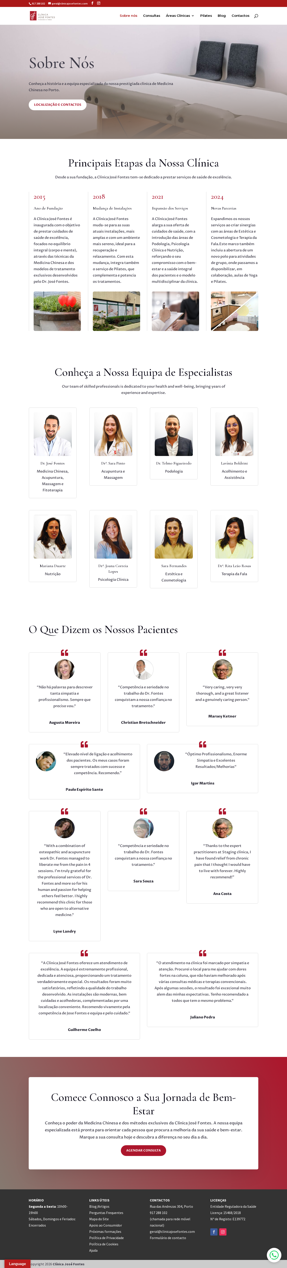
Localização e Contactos (57, 105)
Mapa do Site (99, 1219)
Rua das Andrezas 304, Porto (171, 1206)
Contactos (240, 16)
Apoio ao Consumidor (105, 1225)
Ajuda (93, 1250)
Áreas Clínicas (178, 16)
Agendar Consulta (143, 1150)
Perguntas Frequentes (106, 1212)
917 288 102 (38, 3)
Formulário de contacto (168, 1238)
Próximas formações (105, 1231)
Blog (222, 16)
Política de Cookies (103, 1244)
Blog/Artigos (99, 1206)
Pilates (206, 16)
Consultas (151, 16)
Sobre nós (128, 16)
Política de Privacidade (106, 1238)
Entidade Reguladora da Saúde (233, 1206)
